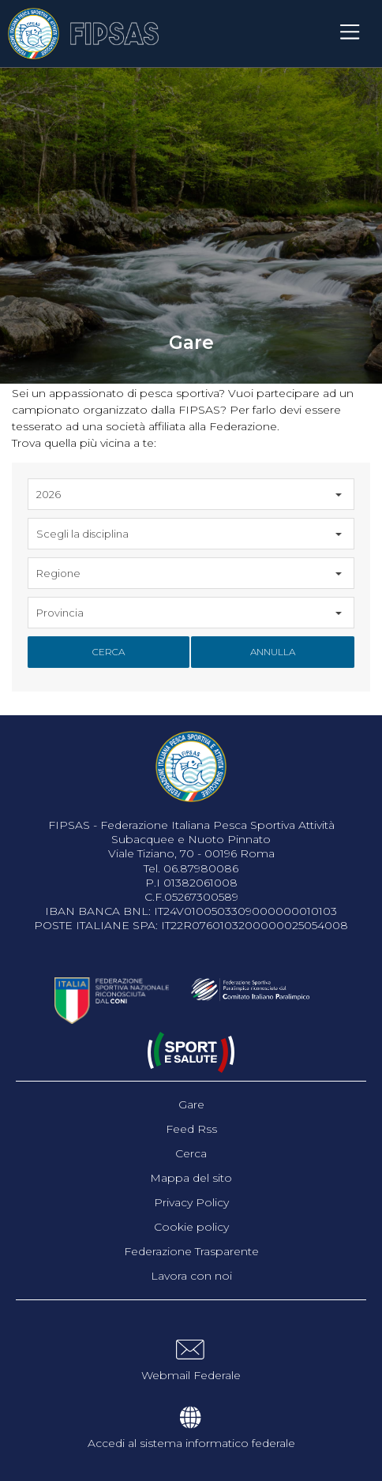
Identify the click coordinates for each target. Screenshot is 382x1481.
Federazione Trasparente (191, 1251)
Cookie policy (191, 1227)
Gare (191, 1104)
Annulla (272, 652)
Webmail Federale (191, 1375)
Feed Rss (191, 1129)
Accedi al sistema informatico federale (191, 1443)
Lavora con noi (191, 1276)
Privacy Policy (191, 1202)
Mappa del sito (191, 1178)
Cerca (108, 652)
